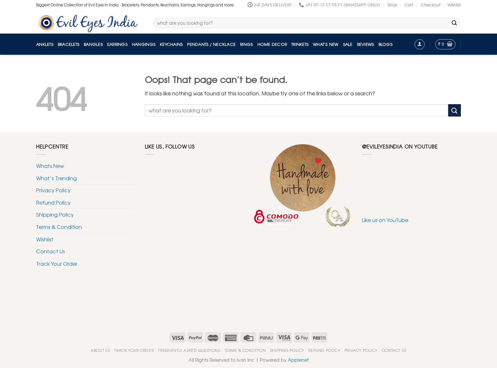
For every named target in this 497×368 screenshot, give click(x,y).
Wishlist (454, 5)
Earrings (117, 44)
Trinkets (299, 44)
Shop (392, 5)
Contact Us (50, 251)
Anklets (44, 44)
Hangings (143, 44)
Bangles (93, 44)
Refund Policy (53, 202)
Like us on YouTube (385, 220)
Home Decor (272, 44)
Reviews (365, 44)
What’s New (326, 44)
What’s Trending (56, 178)
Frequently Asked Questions (189, 350)
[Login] (420, 44)
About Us (100, 350)
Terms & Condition (59, 227)
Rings (246, 44)
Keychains (171, 44)
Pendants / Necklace (211, 44)
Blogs (385, 44)
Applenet (298, 359)
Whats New (50, 165)
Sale (347, 44)
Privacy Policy (53, 190)
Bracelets (68, 44)
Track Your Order (56, 263)
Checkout (431, 5)
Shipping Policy (55, 214)
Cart (408, 5)
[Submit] (454, 23)
